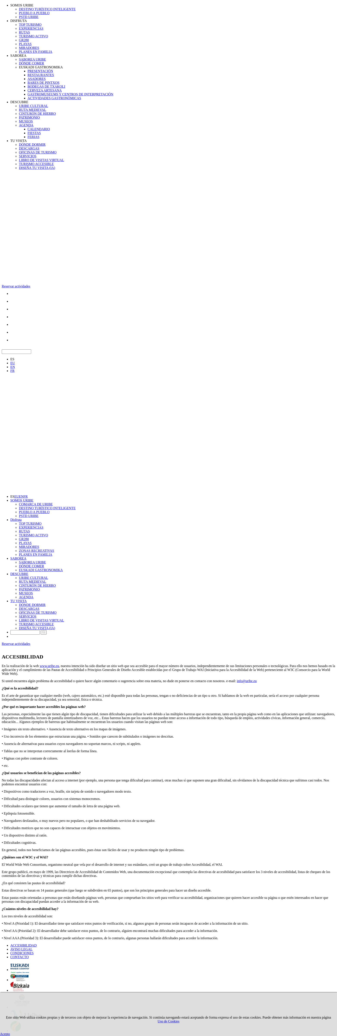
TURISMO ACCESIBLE (36, 164)
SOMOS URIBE (21, 5)
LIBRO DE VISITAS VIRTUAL (41, 160)
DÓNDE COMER (31, 63)
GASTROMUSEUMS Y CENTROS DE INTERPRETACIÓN (70, 94)
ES (12, 359)
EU (12, 363)
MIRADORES (29, 48)
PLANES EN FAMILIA (35, 52)
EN (12, 367)
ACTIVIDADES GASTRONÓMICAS (54, 98)
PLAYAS (25, 44)
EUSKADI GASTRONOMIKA (41, 67)
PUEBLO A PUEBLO (34, 13)
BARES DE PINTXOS (43, 82)
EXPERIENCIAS (31, 28)
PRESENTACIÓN (40, 71)
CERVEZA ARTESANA (45, 90)
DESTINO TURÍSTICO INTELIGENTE (47, 9)
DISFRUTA (18, 21)
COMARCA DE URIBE (36, 504)
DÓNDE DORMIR (32, 144)
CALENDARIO (39, 129)
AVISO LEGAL (21, 949)
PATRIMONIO (29, 117)
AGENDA (26, 125)
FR (12, 371)
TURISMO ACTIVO (33, 36)
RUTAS (24, 32)
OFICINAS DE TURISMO (38, 152)
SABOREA (18, 55)
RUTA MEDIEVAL (32, 110)
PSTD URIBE (28, 17)
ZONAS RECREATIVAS (36, 551)
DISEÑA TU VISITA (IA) (37, 168)
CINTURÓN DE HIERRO (37, 113)
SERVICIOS (27, 156)
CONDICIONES (22, 953)
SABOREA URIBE (32, 59)
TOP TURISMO (30, 24)
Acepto (5, 1034)
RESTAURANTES (41, 75)
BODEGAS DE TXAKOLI (46, 86)
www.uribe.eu (49, 666)
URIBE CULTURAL (33, 106)
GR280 (24, 40)
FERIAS (33, 137)
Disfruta (15, 520)
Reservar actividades (16, 286)
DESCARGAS (29, 148)
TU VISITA (18, 141)
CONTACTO (19, 957)
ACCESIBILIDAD (23, 945)
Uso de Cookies (168, 1021)
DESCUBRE (19, 102)
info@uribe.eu (247, 681)
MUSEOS (26, 121)
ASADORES (37, 79)
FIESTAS (34, 133)
